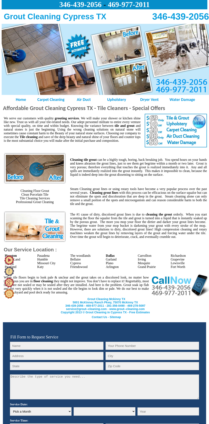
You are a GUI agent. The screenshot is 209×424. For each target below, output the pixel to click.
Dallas (110, 255)
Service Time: (19, 420)
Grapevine (178, 259)
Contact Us (99, 317)
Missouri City (46, 263)
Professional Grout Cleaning (35, 202)
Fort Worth (178, 267)
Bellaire (75, 259)
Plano (109, 263)
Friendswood (79, 267)
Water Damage (182, 99)
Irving (142, 259)
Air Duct (84, 99)
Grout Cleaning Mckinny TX (106, 299)
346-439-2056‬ (80, 4)
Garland (111, 259)
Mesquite (144, 263)
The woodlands (80, 255)
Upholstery (116, 99)
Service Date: (19, 404)
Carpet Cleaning (50, 99)
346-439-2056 (74, 305)
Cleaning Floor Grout (35, 191)
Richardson (178, 255)
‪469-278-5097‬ (136, 305)
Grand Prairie (147, 267)
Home (18, 99)
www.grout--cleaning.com (127, 309)
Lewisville (178, 263)
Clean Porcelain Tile (35, 194)
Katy (40, 267)
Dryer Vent (149, 99)
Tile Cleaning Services (35, 198)
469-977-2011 (129, 4)
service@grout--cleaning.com (86, 309)
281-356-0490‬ (116, 305)
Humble (42, 259)
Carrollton (144, 255)
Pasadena (43, 255)
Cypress (75, 263)
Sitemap (115, 317)
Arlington (112, 267)
